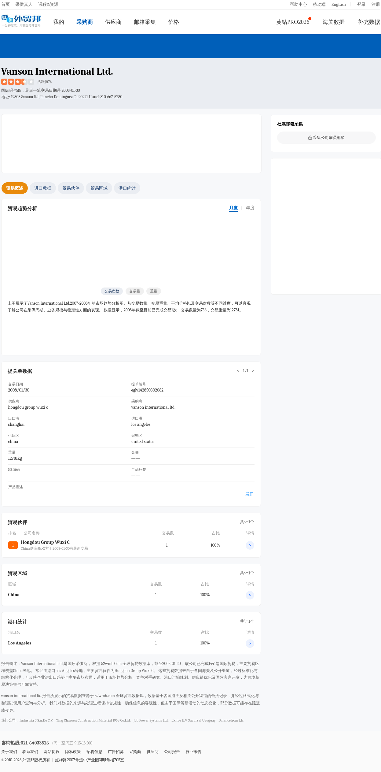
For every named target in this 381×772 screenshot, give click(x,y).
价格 (173, 22)
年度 (250, 207)
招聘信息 (94, 751)
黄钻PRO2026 (293, 22)
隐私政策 (73, 751)
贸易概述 (14, 188)
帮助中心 (298, 4)
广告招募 (116, 751)
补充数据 (369, 22)
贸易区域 (99, 188)
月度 (233, 207)
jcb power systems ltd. (151, 720)
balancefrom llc (231, 720)
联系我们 (30, 751)
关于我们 (9, 751)
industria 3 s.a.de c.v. (36, 720)
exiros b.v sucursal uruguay (193, 720)
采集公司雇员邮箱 (326, 137)
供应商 (113, 22)
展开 (249, 494)
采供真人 (23, 4)
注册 (376, 4)
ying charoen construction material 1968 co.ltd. (93, 720)
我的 (58, 22)
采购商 (84, 22)
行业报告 (193, 751)
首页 (5, 4)
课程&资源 (48, 4)
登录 (361, 4)
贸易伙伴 (70, 188)
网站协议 (52, 751)
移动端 (319, 4)
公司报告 (172, 751)
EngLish (338, 4)
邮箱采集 (145, 22)
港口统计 (127, 188)
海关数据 (334, 22)
